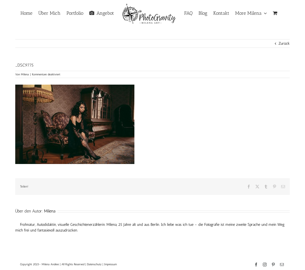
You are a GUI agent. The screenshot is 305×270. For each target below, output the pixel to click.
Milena (25, 74)
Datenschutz (94, 264)
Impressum (110, 264)
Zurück (284, 43)
